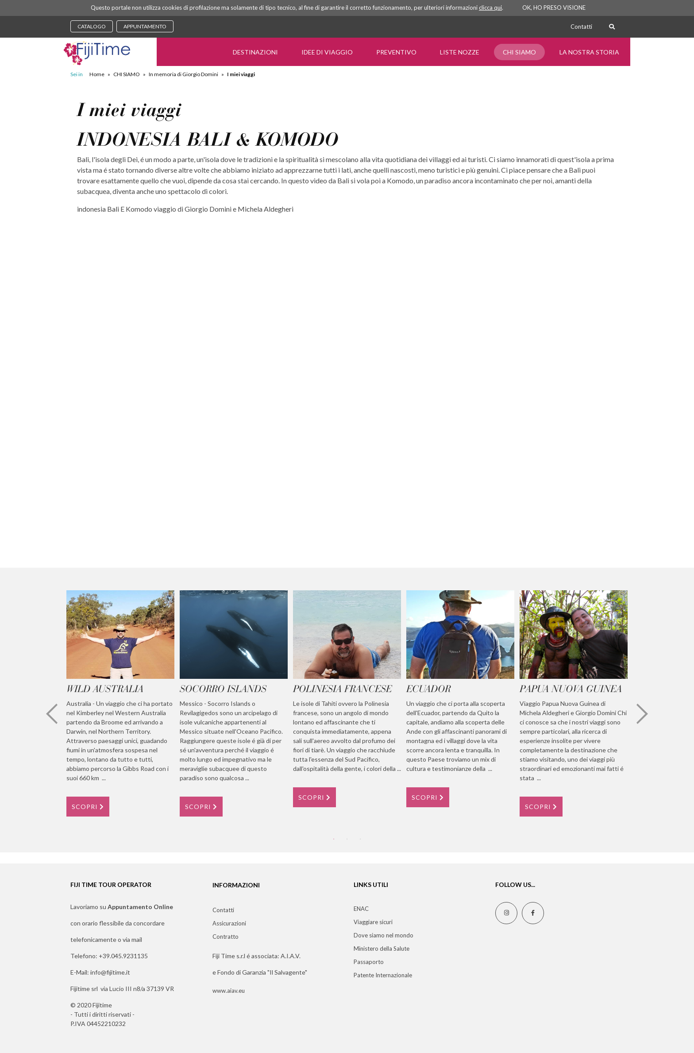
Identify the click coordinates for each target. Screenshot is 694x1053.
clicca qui (490, 7)
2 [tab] (347, 839)
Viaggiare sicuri (373, 921)
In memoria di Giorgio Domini (183, 74)
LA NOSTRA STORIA (589, 52)
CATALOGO (91, 26)
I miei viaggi (241, 74)
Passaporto (369, 961)
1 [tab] (333, 839)
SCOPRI (88, 806)
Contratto (225, 936)
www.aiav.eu (228, 990)
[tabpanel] (120, 703)
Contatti (581, 26)
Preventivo (396, 52)
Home (96, 74)
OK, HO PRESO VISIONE (554, 7)
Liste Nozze (459, 52)
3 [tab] (360, 839)
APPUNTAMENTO (144, 26)
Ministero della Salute (381, 948)
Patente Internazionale (383, 975)
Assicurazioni (229, 923)
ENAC (361, 908)
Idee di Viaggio (327, 52)
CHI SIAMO (519, 52)
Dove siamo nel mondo (383, 935)
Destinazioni (255, 52)
